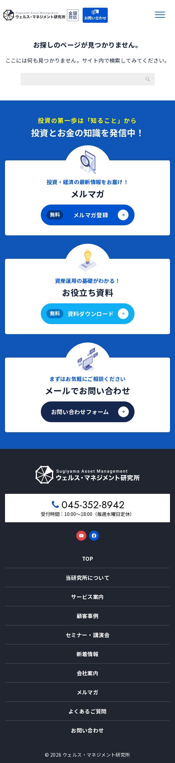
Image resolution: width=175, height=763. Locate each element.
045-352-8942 (93, 505)
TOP (87, 558)
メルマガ (88, 692)
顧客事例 (88, 616)
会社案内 (88, 673)
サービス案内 (87, 597)
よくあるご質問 (87, 711)
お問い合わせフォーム (80, 411)
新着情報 (88, 654)
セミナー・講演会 (87, 635)
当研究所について (87, 578)
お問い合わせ (87, 730)
